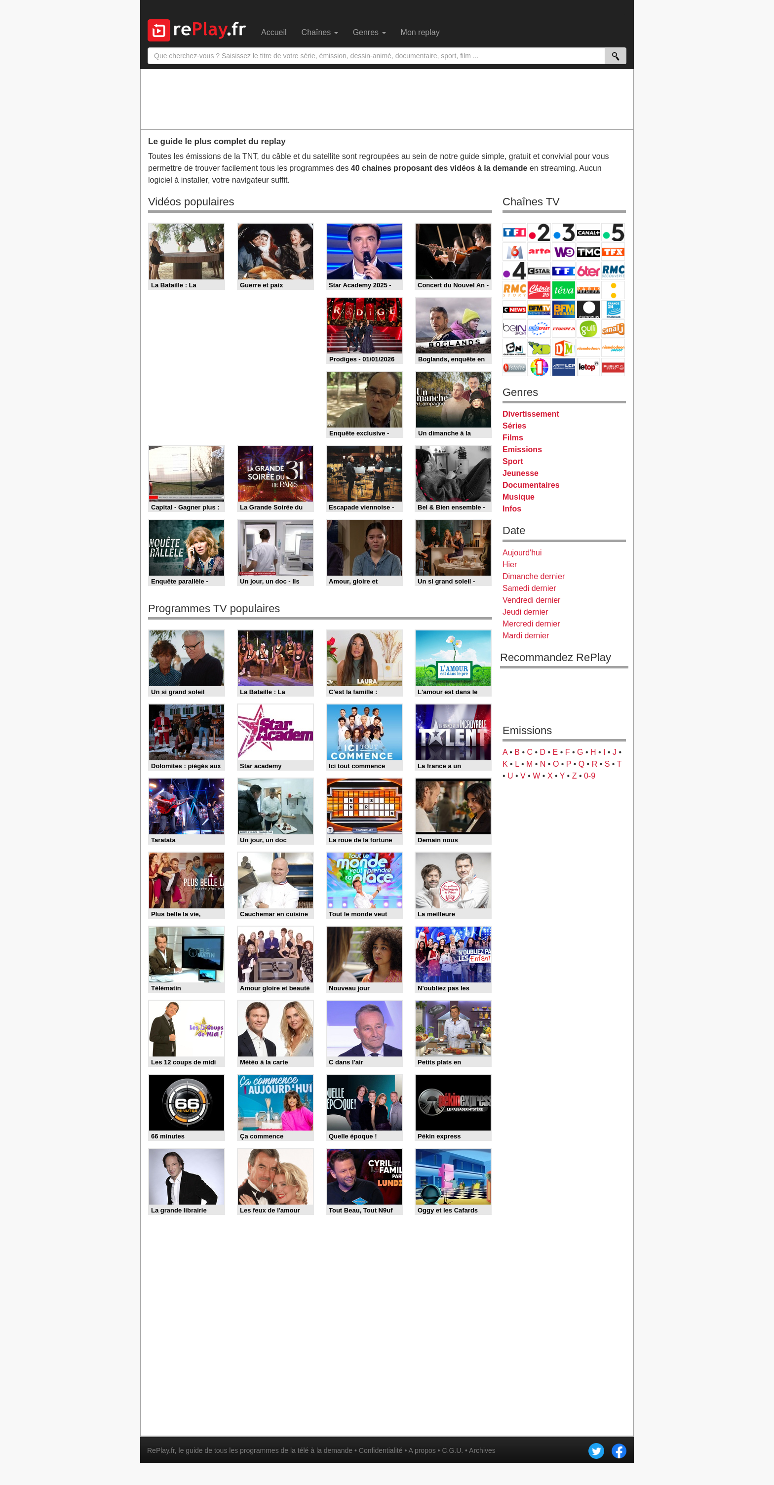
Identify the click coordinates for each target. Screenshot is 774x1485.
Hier (510, 564)
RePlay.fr (161, 1450)
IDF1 (539, 367)
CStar (539, 270)
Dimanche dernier (534, 576)
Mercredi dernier (531, 624)
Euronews (588, 309)
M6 (514, 251)
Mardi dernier (526, 635)
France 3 (564, 232)
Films (513, 437)
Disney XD (539, 348)
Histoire (514, 367)
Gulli (588, 328)
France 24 (613, 309)
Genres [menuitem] (369, 32)
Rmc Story (514, 290)
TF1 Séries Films (564, 271)
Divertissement (531, 414)
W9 (564, 251)
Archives (482, 1450)
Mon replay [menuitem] (420, 32)
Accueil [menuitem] (274, 32)
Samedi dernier (529, 588)
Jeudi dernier (525, 612)
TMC (588, 251)
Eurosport (539, 328)
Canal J (613, 328)
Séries (514, 426)
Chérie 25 (539, 290)
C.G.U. (452, 1450)
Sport (513, 461)
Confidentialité (381, 1450)
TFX (613, 251)
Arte (539, 251)
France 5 (613, 232)
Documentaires (531, 485)
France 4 (514, 271)
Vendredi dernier (531, 600)
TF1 (514, 232)
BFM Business (564, 309)
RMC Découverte (613, 271)
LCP (564, 367)
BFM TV (539, 309)
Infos (512, 509)
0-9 (589, 776)
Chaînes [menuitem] (320, 32)
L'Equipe (564, 328)
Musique (519, 497)
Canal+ (588, 232)
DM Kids (564, 348)
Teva (564, 290)
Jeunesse (521, 473)
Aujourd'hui (522, 552)
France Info (613, 290)
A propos (421, 1450)
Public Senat (613, 367)
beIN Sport (514, 328)
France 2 (539, 232)
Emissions (522, 449)
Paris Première (588, 290)
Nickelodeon (588, 348)
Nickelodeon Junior (613, 348)
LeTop (588, 367)
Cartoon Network (514, 348)
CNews (514, 309)
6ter (588, 271)
